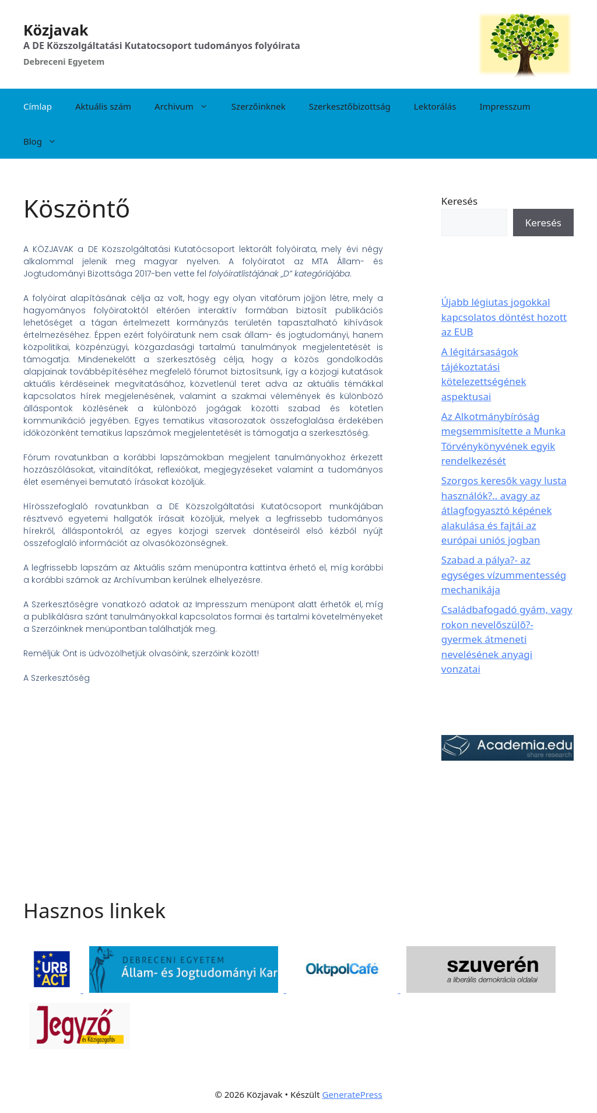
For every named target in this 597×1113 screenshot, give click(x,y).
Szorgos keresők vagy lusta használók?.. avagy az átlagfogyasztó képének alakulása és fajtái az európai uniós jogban (504, 510)
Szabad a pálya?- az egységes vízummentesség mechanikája (504, 574)
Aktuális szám (103, 106)
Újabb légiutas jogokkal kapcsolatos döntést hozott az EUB (504, 316)
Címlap (37, 106)
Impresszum (504, 106)
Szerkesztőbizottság (350, 106)
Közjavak (55, 30)
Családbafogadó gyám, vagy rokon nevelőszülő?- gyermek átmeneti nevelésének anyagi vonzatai (507, 639)
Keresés (459, 201)
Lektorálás (435, 106)
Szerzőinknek (258, 106)
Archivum (187, 106)
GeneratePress (352, 1094)
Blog (45, 141)
